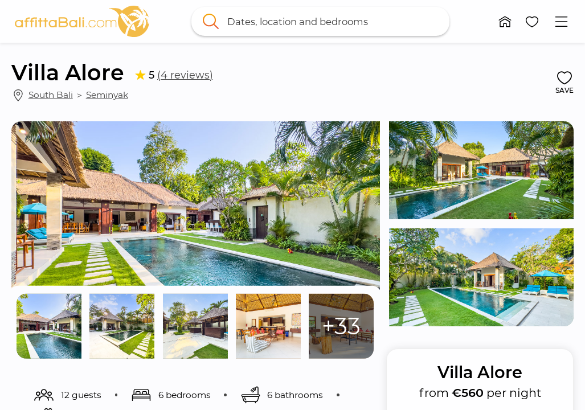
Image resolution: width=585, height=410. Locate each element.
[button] (505, 21)
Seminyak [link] (107, 94)
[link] (82, 21)
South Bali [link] (50, 94)
